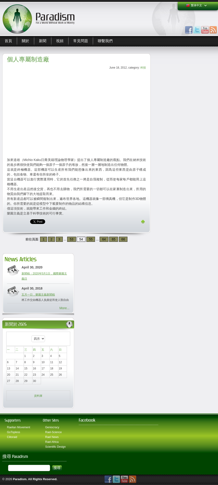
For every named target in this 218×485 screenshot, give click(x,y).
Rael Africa (52, 442)
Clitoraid (12, 437)
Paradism (20, 479)
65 (113, 239)
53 (71, 239)
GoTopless (13, 432)
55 (91, 239)
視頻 (59, 41)
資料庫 (38, 395)
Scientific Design (55, 446)
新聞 (42, 41)
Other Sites (51, 420)
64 (104, 239)
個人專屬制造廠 (28, 59)
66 (123, 239)
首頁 (8, 41)
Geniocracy (52, 427)
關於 (25, 41)
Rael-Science (53, 432)
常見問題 (80, 41)
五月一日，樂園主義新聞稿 (38, 294)
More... (64, 308)
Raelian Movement (18, 427)
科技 (143, 67)
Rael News (52, 437)
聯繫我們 (105, 41)
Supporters (13, 420)
